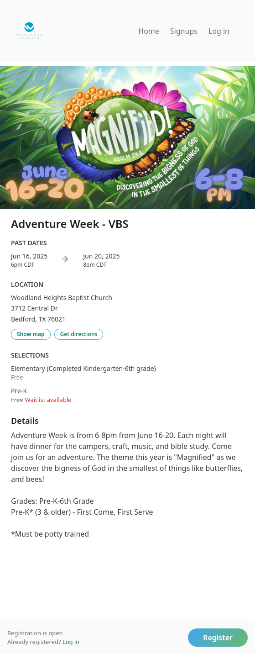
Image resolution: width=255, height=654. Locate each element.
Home (148, 31)
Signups (184, 31)
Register (218, 638)
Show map (31, 334)
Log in (218, 31)
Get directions (79, 334)
